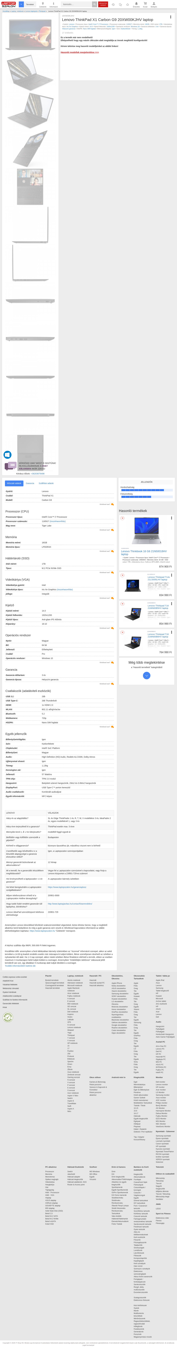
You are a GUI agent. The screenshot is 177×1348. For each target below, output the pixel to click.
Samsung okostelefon (120, 994)
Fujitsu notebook (73, 996)
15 (68, 1046)
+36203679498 (38, 473)
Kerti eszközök (139, 1237)
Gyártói (163, 589)
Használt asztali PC (97, 983)
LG (135, 1049)
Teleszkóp (160, 1181)
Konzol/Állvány (139, 1140)
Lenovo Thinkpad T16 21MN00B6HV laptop (158, 635)
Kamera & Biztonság (97, 1082)
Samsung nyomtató (163, 1136)
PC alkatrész (51, 1167)
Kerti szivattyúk (140, 1263)
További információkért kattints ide (20, 966)
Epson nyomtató (162, 1138)
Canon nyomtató (162, 1144)
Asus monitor (161, 1098)
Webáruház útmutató (11, 988)
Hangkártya (49, 1185)
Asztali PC (160, 1042)
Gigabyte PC (161, 1059)
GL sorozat (71, 1009)
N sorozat (71, 1080)
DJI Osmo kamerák (120, 1195)
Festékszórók (139, 1329)
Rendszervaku (117, 1203)
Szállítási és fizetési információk (15, 1000)
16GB (147, 24)
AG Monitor (160, 1108)
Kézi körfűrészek (142, 1305)
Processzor (49, 1172)
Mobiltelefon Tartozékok (143, 1103)
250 (68, 1054)
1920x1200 (110, 26)
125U (149, 642)
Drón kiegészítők (118, 1177)
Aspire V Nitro (73, 1096)
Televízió (160, 1167)
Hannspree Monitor (163, 1111)
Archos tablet (161, 1001)
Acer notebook (73, 1093)
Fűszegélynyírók (141, 1242)
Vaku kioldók (116, 1216)
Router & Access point (76, 1185)
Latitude (70, 1020)
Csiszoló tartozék (140, 1216)
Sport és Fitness (163, 1214)
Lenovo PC (160, 1049)
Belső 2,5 (49, 1214)
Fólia (136, 986)
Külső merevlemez (141, 1100)
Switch (70, 1098)
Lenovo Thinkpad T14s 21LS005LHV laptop (159, 578)
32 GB (161, 560)
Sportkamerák (117, 1187)
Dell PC (159, 1051)
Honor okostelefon (119, 1009)
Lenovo (71, 24)
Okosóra (115, 1004)
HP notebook (72, 1043)
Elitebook (71, 1059)
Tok (135, 991)
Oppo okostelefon (118, 1033)
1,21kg (155, 591)
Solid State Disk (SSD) (54, 1211)
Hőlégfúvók (138, 1326)
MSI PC (159, 1062)
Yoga (69, 1033)
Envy (69, 1067)
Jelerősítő (71, 1174)
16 (155, 615)
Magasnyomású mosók (143, 1337)
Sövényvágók (140, 1248)
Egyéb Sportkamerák (120, 1190)
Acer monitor (161, 1090)
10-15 (136, 1108)
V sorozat (71, 1041)
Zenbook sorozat (73, 1075)
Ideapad (70, 1030)
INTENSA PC (161, 1067)
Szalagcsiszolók (140, 1298)
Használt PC (161, 1057)
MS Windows (95, 1172)
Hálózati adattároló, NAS (77, 1182)
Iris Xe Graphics (72, 26)
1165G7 (129, 24)
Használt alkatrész (97, 985)
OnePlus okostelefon (120, 1012)
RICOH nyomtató (162, 1154)
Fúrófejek (139, 1180)
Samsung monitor (163, 1095)
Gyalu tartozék (139, 1229)
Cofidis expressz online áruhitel (15, 977)
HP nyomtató (161, 1146)
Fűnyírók (137, 1240)
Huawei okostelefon (119, 999)
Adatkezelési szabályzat (12, 996)
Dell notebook (72, 1012)
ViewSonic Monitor (163, 1127)
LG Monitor (160, 1092)
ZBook (70, 1069)
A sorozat (71, 999)
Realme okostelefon (119, 1028)
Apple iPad (160, 980)
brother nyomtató (162, 1157)
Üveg (136, 988)
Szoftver (93, 1167)
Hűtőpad (137, 1124)
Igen (113, 29)
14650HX (142, 560)
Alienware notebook (75, 983)
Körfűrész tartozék (141, 1214)
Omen (69, 1064)
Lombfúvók (138, 1250)
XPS (69, 1022)
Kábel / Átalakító (140, 1129)
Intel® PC (159, 1072)
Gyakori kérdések (9, 992)
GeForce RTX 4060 (152, 562)
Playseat (137, 1127)
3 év (157, 26)
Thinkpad (71, 1035)
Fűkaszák (137, 1256)
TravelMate (72, 1103)
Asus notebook (73, 1072)
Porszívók (138, 1334)
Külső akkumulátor (141, 1095)
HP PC (158, 1054)
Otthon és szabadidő (165, 1174)
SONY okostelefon (119, 996)
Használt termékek (52, 988)
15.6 (135, 1111)
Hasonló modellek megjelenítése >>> (80, 52)
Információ (54, 4)
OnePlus (137, 1036)
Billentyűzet (138, 1087)
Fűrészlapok (140, 1185)
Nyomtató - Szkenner (165, 1131)
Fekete (150, 591)
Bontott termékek (52, 980)
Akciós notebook (73, 980)
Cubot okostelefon (119, 1030)
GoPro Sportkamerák (120, 1193)
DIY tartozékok (139, 1203)
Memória (48, 1174)
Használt (93, 980)
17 (68, 1048)
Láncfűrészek (140, 1253)
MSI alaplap (50, 1208)
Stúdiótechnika (117, 1198)
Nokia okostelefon (119, 986)
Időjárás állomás (162, 1191)
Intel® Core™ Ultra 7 (161, 583)
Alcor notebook (73, 993)
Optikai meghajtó (51, 1179)
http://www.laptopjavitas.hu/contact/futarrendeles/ (70, 904)
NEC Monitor (161, 1124)
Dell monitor (160, 1082)
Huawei (137, 996)
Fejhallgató (160, 1029)
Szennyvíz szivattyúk (142, 1269)
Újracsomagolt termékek (54, 983)
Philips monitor (161, 1103)
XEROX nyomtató (163, 1159)
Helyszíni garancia (68, 29)
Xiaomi (136, 1009)
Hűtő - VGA (49, 1195)
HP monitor (160, 1087)
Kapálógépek (139, 1261)
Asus (158, 983)
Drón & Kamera (119, 1167)
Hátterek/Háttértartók (120, 1219)
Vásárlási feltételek (10, 985)
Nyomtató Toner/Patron (165, 1152)
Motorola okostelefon (120, 1007)
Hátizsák (137, 1116)
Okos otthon (95, 1077)
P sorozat (71, 1085)
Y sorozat (71, 1038)
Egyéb (136, 994)
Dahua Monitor (161, 1113)
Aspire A (70, 1109)
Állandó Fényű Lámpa (120, 1206)
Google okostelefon (119, 1025)
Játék (158, 1204)
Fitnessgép (160, 1223)
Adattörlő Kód (8, 981)
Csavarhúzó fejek (142, 1182)
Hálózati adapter (73, 1177)
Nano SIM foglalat (89, 29)
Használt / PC (96, 976)
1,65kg (155, 619)
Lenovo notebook (74, 1027)
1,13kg (140, 29)
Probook (70, 1056)
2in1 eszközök (161, 1004)
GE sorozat (72, 1006)
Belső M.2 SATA (51, 1216)
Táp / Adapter (139, 1137)
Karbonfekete (125, 29)
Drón (113, 1172)
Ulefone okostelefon (119, 1022)
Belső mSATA (51, 1221)
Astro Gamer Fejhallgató (165, 1037)
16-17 (136, 1113)
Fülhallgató (160, 1032)
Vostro (69, 1017)
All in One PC (161, 1046)
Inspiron (70, 1014)
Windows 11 (152, 589)
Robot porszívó (95, 1085)
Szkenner (159, 1162)
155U (149, 585)
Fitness (159, 1221)
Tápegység (49, 1190)
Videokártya (50, 1182)
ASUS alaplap (51, 1200)
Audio (158, 1022)
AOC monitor (161, 1100)
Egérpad (137, 1121)
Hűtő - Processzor (52, 1193)
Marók (138, 1311)
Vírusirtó (93, 1179)
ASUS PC (160, 1065)
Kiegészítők (139, 1077)
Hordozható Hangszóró (165, 1034)
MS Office (93, 1174)
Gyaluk (140, 1308)
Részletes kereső (103, 4)
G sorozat (71, 1025)
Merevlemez (50, 1177)
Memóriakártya (139, 1085)
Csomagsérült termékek (54, 985)
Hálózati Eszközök (75, 1167)
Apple (136, 983)
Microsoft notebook (74, 985)
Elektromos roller (162, 1218)
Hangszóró (160, 1026)
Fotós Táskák (117, 1224)
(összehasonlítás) (58, 521)
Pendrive (137, 1092)
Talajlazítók (138, 1245)
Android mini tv (119, 1077)
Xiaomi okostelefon (119, 991)
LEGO (158, 1209)
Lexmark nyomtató (163, 1141)
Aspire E (70, 1101)
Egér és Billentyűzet (141, 1090)
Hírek (5, 1007)
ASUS (158, 1009)
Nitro (69, 1111)
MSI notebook (72, 1004)
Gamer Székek (139, 1098)
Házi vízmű (138, 1266)
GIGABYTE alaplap (53, 1206)
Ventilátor (159, 1199)
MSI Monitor (160, 1121)
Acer (158, 1012)
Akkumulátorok (141, 1177)
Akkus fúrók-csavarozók (143, 1277)
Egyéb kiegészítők (141, 1119)
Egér (135, 1082)
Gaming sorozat (74, 1077)
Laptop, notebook (75, 976)
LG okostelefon (117, 1002)
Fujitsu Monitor (161, 1116)
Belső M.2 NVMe (52, 1219)
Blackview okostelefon (120, 1020)
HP (157, 993)
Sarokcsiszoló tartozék (142, 1224)
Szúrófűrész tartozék (142, 1211)
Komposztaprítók (140, 1258)
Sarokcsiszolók (140, 1284)
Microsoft (159, 999)
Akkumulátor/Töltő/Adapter (122, 1179)
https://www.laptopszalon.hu (42, 931)
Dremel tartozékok (142, 1201)
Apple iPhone (117, 983)
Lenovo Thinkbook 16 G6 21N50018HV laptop (144, 553)
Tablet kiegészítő (162, 991)
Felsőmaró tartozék (141, 1227)
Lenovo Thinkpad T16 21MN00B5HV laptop (158, 606)
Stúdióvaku (116, 1200)
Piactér (48, 976)
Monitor (159, 1077)
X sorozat (71, 1083)
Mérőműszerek (139, 1319)
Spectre (70, 1062)
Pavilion (70, 1051)
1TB (160, 24)
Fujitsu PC (160, 1070)
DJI (113, 1174)
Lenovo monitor (162, 1085)
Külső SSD (49, 1224)
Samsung (137, 1022)
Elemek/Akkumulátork (120, 1221)
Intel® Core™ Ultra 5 (161, 640)
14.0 (90, 26)
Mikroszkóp (160, 1178)
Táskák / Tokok (139, 1106)
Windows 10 (135, 26)
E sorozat (71, 1001)
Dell (157, 1017)
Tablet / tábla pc (163, 976)
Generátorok (139, 1332)
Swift (69, 1106)
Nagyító (159, 1186)
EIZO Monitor (161, 1119)
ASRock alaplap (52, 1203)
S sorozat (71, 1090)
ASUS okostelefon (119, 988)
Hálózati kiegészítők (75, 1179)
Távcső (159, 1183)
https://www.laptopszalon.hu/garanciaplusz (67, 887)
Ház (46, 1187)
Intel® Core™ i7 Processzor (98, 24)
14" (156, 587)
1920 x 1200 (162, 587)
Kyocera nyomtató (163, 1149)
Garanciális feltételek (11, 1004)
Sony (136, 1062)
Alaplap (48, 1198)
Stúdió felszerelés (119, 1208)
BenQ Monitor (161, 1106)
